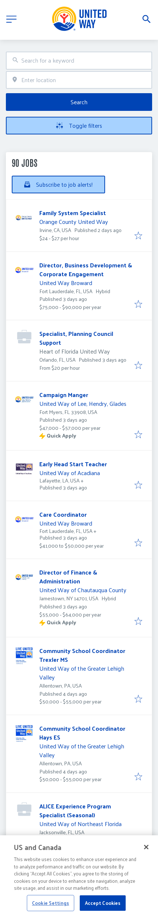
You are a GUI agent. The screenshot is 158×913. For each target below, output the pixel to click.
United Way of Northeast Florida (80, 823)
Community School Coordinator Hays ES (82, 732)
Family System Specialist (72, 212)
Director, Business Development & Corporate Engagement (85, 269)
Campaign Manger (63, 394)
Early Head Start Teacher (73, 464)
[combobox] (79, 61)
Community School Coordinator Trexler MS (82, 655)
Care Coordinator (63, 514)
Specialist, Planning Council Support (76, 338)
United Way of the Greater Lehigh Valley (81, 672)
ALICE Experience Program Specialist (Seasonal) (75, 810)
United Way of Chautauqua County (82, 589)
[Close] (146, 852)
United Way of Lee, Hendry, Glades (82, 403)
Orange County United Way (73, 221)
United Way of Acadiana (69, 472)
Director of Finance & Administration (68, 576)
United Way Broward (65, 282)
